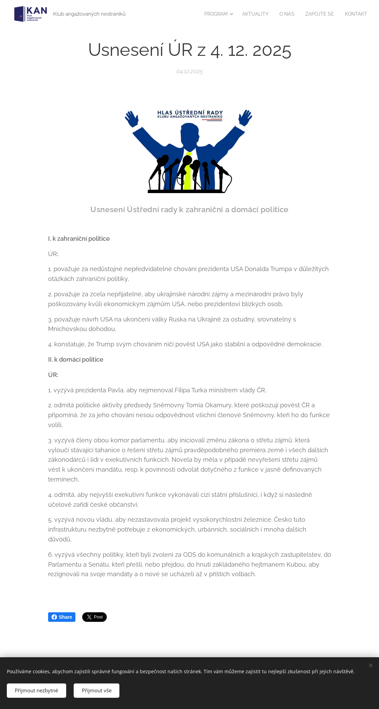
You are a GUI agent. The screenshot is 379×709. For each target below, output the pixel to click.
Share (62, 617)
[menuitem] (212, 13)
